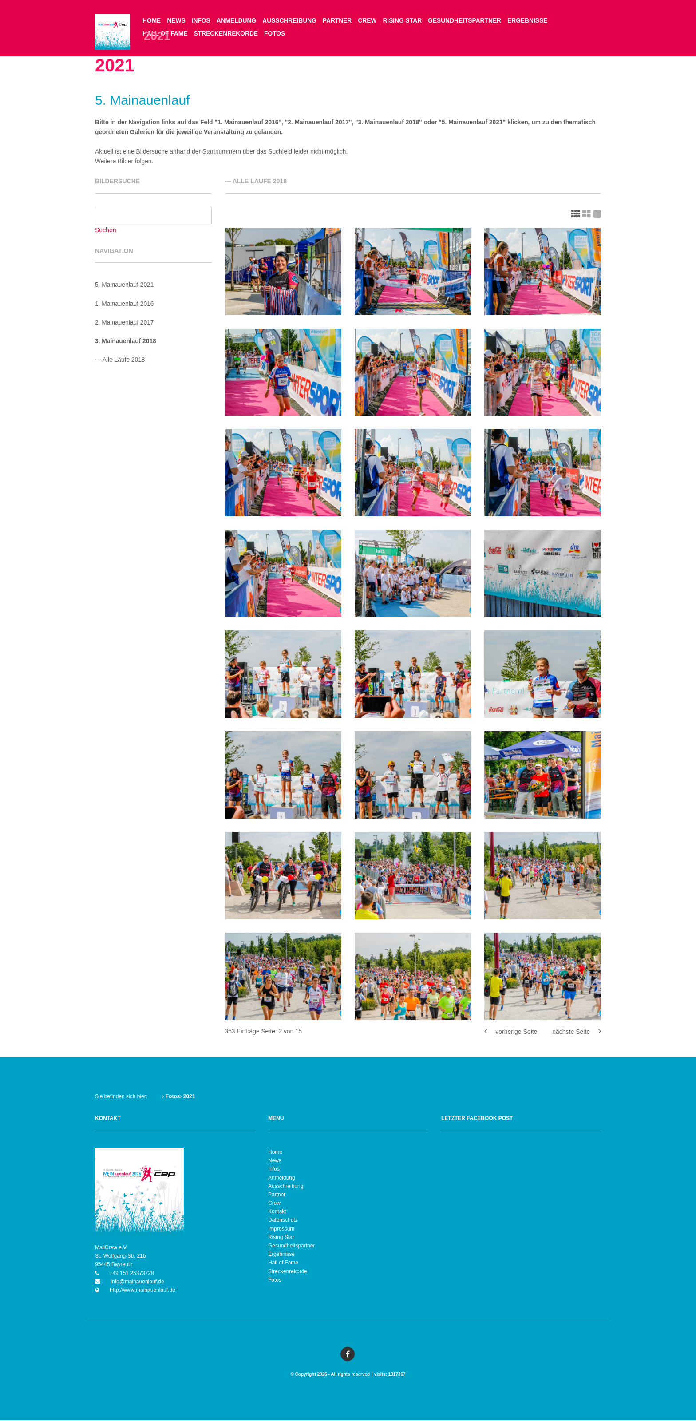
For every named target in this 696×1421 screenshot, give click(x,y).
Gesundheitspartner (469, 20)
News (176, 20)
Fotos (276, 34)
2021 (187, 1097)
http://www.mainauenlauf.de (141, 1291)
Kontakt (277, 1212)
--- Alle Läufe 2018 (120, 361)
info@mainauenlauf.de (136, 1282)
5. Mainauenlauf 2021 (125, 286)
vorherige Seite (510, 1032)
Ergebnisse (533, 20)
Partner (340, 20)
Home (151, 20)
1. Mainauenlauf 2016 (125, 305)
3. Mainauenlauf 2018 (126, 342)
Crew (370, 20)
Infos (201, 20)
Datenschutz (283, 1221)
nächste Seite (576, 1032)
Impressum (281, 1229)
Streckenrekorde (227, 34)
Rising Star (406, 20)
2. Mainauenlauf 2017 (125, 324)
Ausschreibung (291, 20)
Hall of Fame (283, 1263)
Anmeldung (238, 20)
